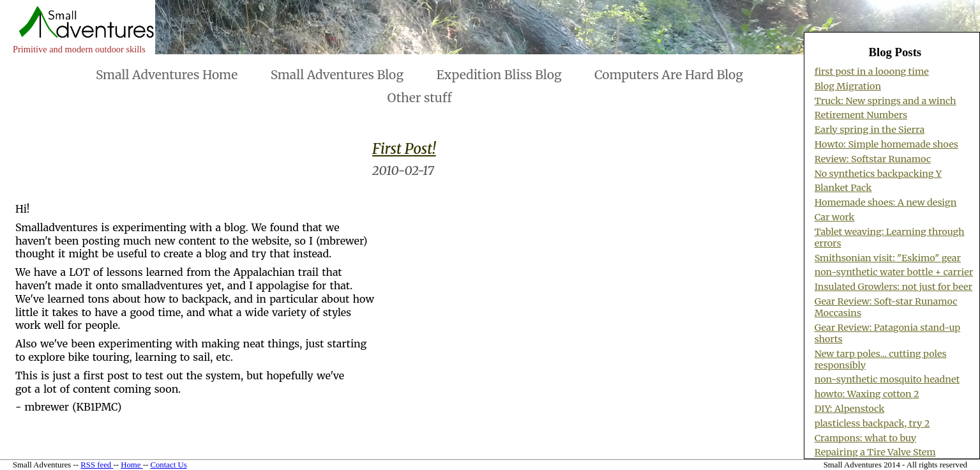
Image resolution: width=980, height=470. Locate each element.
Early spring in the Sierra (869, 129)
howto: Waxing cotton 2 (867, 394)
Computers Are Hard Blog (668, 74)
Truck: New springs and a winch (885, 101)
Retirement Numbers (861, 115)
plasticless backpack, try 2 (872, 423)
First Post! (404, 149)
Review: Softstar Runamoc (873, 159)
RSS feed (96, 464)
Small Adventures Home (166, 74)
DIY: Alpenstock (850, 408)
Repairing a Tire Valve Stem (875, 452)
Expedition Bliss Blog (498, 74)
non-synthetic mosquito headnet (887, 379)
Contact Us (168, 464)
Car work (835, 217)
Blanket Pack (843, 187)
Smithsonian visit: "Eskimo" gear (888, 258)
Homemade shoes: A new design (886, 202)
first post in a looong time (872, 71)
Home (131, 464)
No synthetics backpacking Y (878, 173)
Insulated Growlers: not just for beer (893, 286)
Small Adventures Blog (337, 74)
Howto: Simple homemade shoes (886, 144)
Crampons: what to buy (866, 438)
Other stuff (420, 97)
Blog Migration (848, 86)
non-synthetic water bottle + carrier (894, 272)
